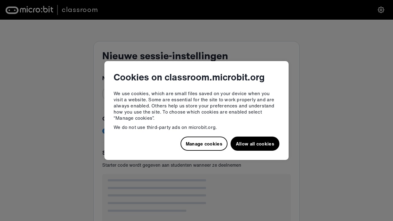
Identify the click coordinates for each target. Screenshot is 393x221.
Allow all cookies (255, 143)
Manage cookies (204, 143)
